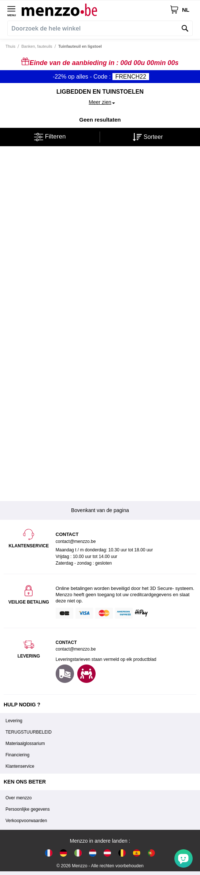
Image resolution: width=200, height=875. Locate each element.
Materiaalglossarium (25, 743)
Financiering (17, 754)
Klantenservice (19, 766)
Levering (13, 720)
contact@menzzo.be (76, 649)
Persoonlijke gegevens (27, 809)
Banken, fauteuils (36, 46)
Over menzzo (18, 797)
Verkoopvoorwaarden (26, 820)
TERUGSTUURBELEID (28, 732)
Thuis (10, 46)
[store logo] (95, 9)
